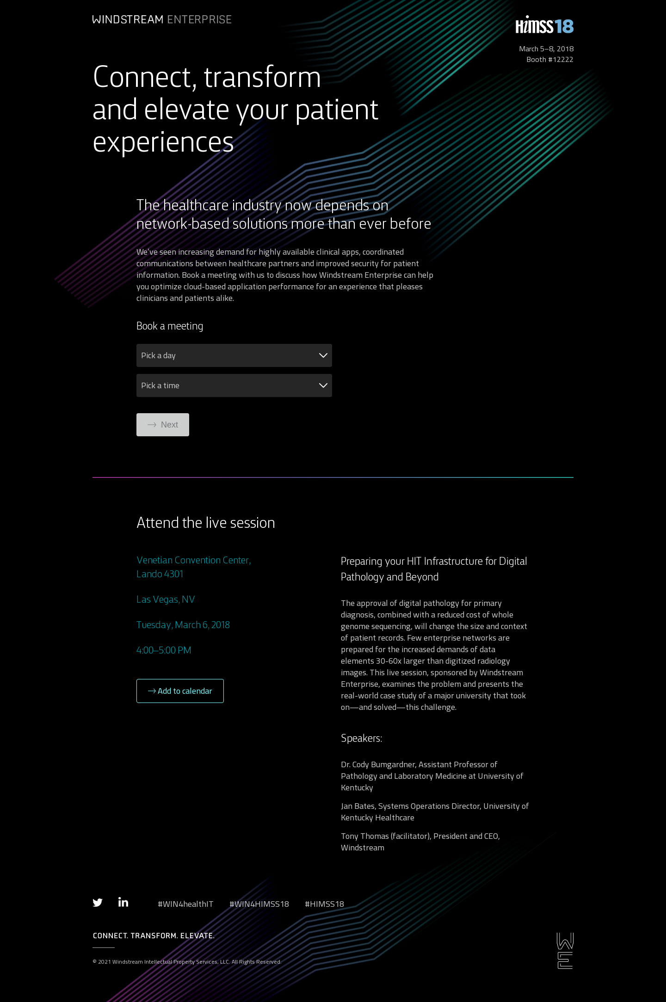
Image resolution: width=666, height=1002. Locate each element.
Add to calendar (180, 690)
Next (163, 424)
